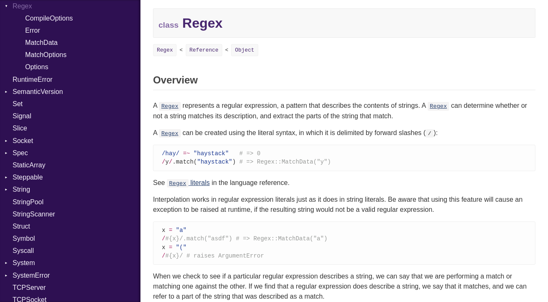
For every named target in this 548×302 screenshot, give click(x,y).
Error (32, 30)
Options (36, 66)
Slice (20, 128)
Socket (23, 140)
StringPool (28, 202)
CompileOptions (49, 18)
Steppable (28, 177)
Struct (21, 226)
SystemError (31, 275)
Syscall (23, 250)
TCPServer (29, 287)
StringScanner (34, 214)
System (24, 262)
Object (244, 50)
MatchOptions (46, 54)
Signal (22, 116)
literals (188, 183)
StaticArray (29, 165)
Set (18, 103)
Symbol (24, 238)
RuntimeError (32, 79)
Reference (204, 50)
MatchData (41, 42)
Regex (165, 50)
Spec (20, 152)
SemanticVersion (38, 91)
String (21, 189)
